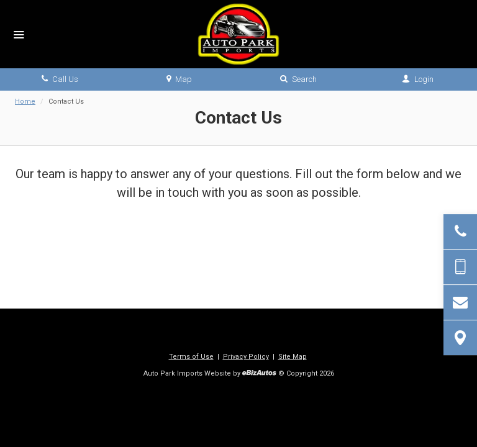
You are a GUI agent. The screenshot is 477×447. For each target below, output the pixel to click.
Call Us (60, 79)
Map (179, 79)
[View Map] (460, 337)
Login (418, 79)
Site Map (292, 357)
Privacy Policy (246, 357)
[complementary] (439, 409)
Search (298, 79)
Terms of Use (191, 357)
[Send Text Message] (460, 267)
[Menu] (18, 35)
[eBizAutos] (259, 374)
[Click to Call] (460, 231)
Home (25, 101)
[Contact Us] (460, 302)
